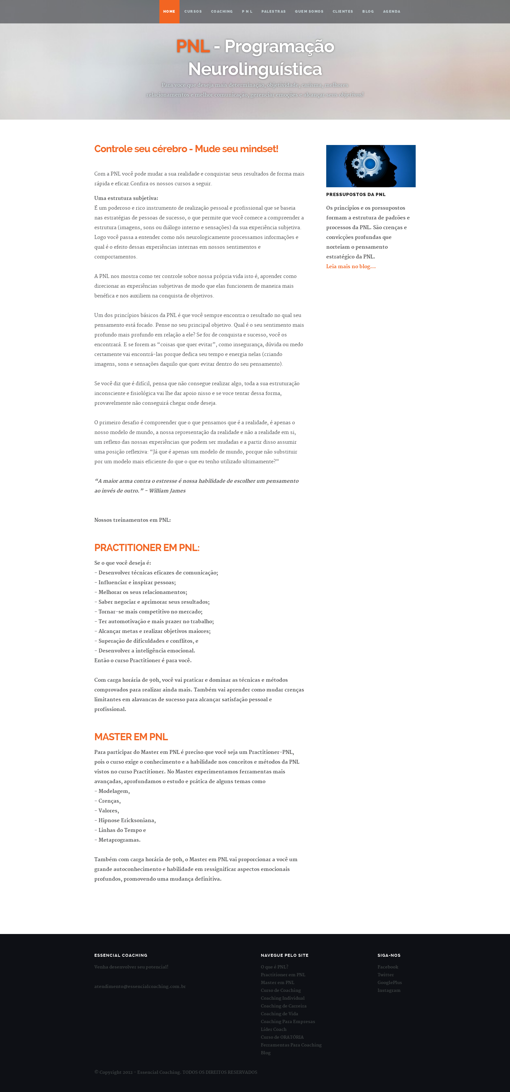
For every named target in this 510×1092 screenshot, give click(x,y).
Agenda (392, 11)
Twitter (386, 975)
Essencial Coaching (126, 11)
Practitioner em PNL (283, 975)
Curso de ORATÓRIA (282, 1037)
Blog (368, 11)
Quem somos (309, 11)
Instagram (389, 990)
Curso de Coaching (281, 990)
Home (169, 11)
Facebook (388, 967)
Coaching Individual (283, 998)
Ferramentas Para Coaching (291, 1045)
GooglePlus (390, 982)
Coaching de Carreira (284, 1006)
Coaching (222, 11)
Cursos (193, 11)
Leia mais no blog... (351, 267)
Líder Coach (274, 1029)
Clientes (343, 11)
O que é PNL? (275, 967)
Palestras (274, 11)
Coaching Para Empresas (288, 1021)
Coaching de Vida (279, 1014)
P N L (247, 11)
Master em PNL (277, 982)
